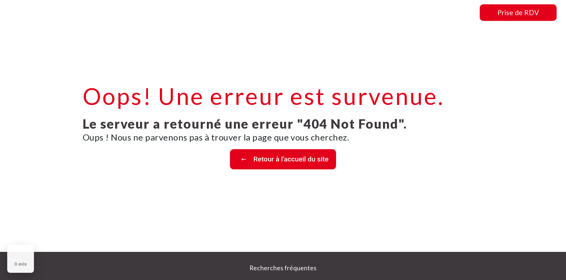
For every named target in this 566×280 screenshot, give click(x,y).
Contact (459, 12)
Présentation (324, 12)
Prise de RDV (518, 12)
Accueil (286, 12)
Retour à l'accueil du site (283, 159)
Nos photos (422, 12)
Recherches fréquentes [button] (283, 268)
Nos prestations (373, 12)
